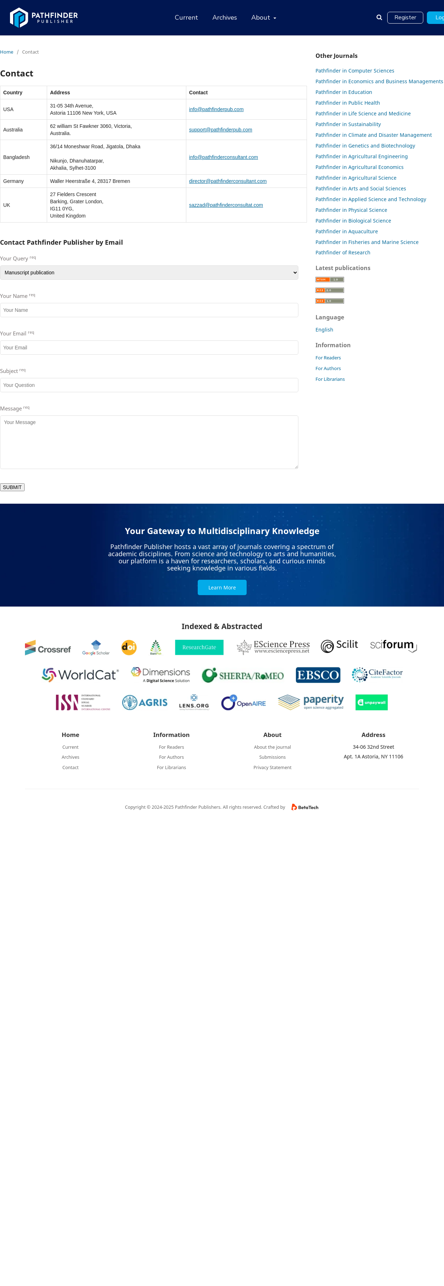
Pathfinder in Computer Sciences (355, 70)
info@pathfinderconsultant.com (223, 157)
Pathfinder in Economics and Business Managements (379, 81)
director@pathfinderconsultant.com (228, 181)
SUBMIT (12, 487)
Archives (224, 17)
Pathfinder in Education (344, 92)
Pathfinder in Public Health (348, 102)
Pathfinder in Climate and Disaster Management (374, 134)
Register (405, 17)
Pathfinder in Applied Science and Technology (371, 199)
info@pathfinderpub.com (216, 109)
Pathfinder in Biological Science (353, 220)
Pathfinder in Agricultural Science (356, 177)
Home (6, 52)
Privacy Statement (272, 767)
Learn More (222, 587)
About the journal (272, 747)
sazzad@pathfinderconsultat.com (226, 205)
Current (186, 17)
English (324, 329)
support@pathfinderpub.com (220, 130)
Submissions (272, 757)
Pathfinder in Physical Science (351, 209)
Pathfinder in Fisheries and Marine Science (367, 242)
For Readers (328, 357)
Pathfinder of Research (343, 252)
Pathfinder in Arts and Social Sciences (361, 188)
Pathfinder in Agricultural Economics (360, 167)
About (261, 17)
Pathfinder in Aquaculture (347, 231)
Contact (70, 767)
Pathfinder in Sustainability (348, 124)
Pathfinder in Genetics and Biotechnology (365, 145)
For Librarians (330, 379)
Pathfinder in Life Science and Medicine (363, 113)
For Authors (328, 368)
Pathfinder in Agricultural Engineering (362, 156)
